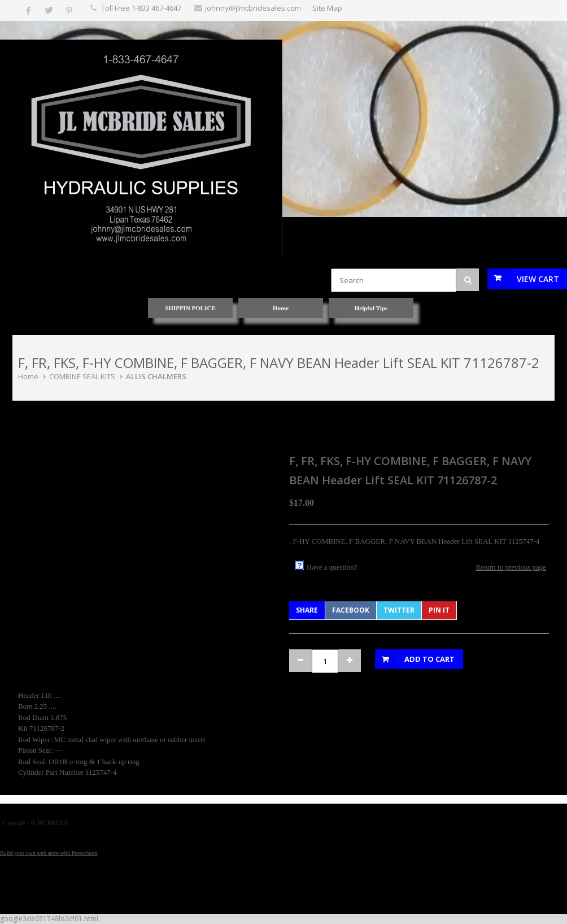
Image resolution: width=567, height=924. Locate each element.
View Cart (538, 279)
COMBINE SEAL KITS (82, 376)
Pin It (439, 610)
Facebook (350, 610)
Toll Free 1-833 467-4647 (141, 8)
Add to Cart (429, 659)
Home (28, 376)
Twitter (399, 610)
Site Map (327, 8)
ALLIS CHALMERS (156, 376)
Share (307, 610)
